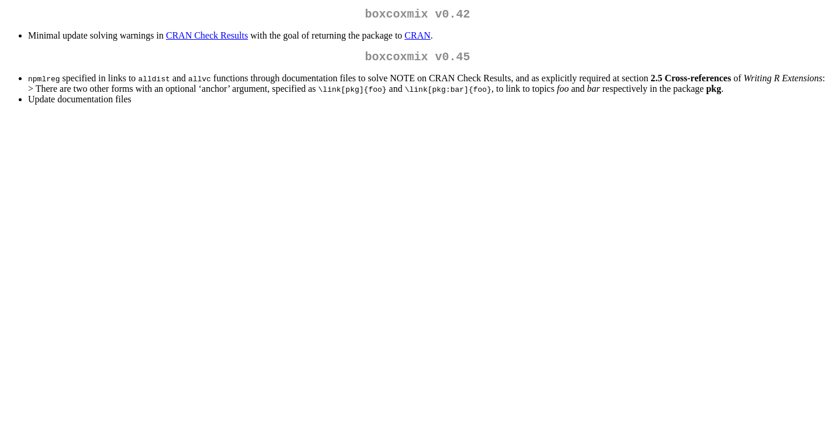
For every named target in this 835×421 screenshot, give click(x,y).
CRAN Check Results (207, 38)
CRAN (417, 38)
